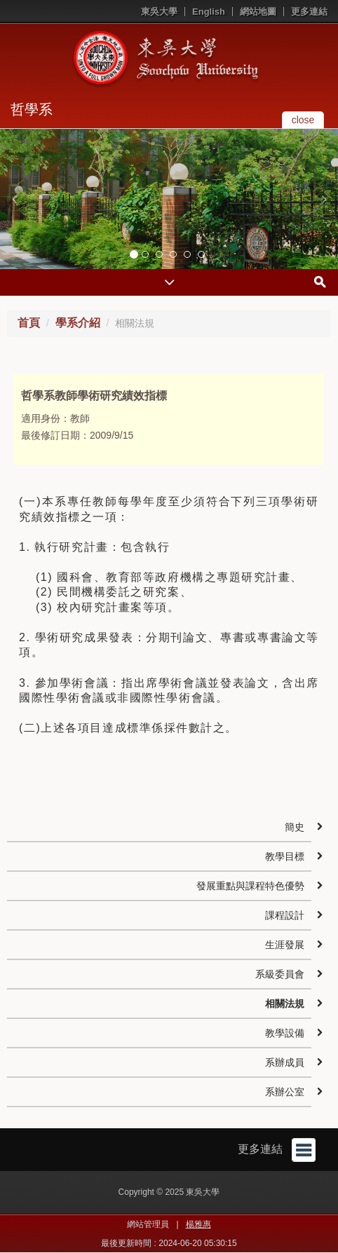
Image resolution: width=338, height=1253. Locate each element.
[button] (14, 199)
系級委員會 (279, 974)
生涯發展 (284, 944)
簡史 (294, 827)
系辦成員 (284, 1062)
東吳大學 (159, 11)
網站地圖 (258, 11)
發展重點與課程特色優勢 (250, 885)
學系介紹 (77, 323)
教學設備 (284, 1033)
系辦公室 (284, 1091)
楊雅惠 (198, 1224)
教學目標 (284, 856)
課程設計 (284, 915)
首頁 (29, 323)
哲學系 (32, 109)
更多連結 (309, 11)
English (208, 11)
